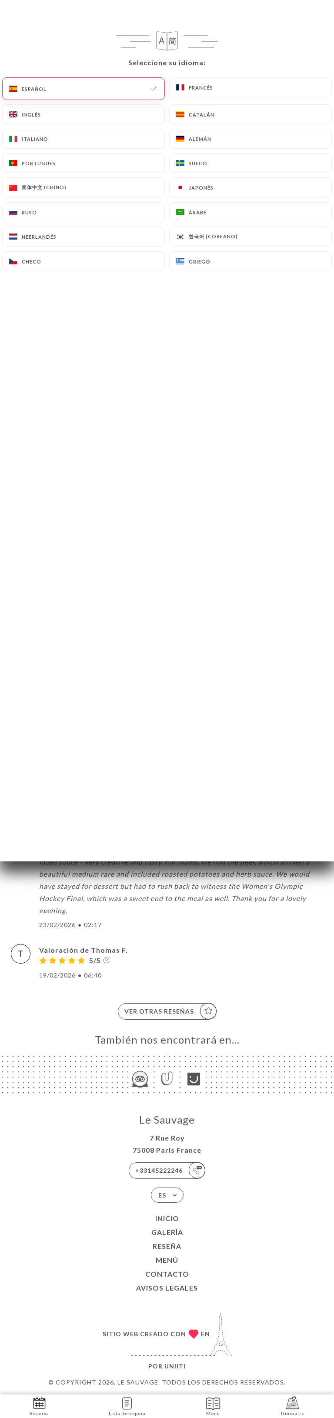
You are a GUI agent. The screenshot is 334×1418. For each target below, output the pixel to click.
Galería (167, 1232)
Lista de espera (127, 1405)
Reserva (39, 1405)
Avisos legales (167, 1288)
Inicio (167, 1218)
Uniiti (175, 1366)
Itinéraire (292, 1405)
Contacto (167, 1274)
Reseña (167, 1246)
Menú (167, 1260)
